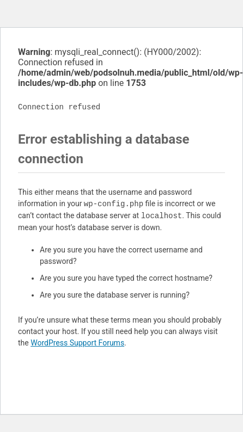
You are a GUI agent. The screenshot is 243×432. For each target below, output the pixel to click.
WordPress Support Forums (77, 342)
